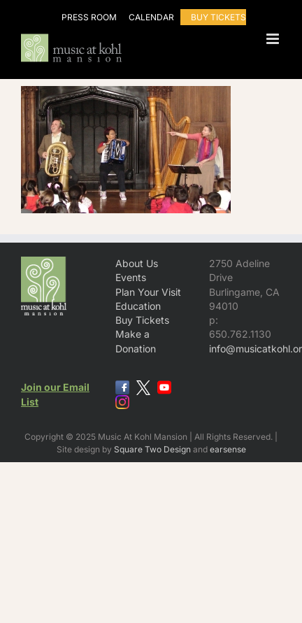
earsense (228, 449)
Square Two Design (152, 449)
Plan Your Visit (148, 292)
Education (138, 306)
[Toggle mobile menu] (273, 38)
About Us (136, 263)
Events (130, 277)
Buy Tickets (142, 320)
